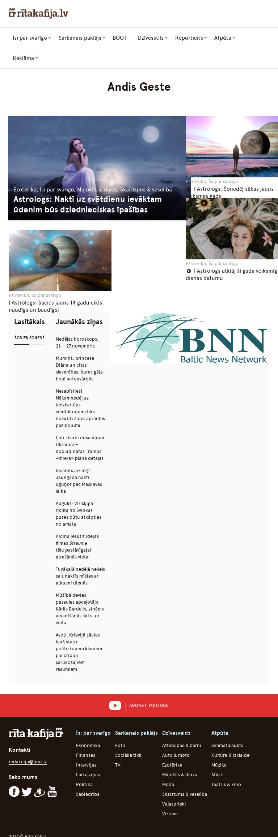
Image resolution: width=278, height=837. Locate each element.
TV (118, 744)
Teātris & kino (226, 764)
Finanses (85, 734)
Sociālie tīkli (128, 734)
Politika (84, 764)
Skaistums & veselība (184, 773)
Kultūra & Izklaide (230, 734)
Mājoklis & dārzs (179, 754)
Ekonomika (88, 725)
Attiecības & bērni (181, 725)
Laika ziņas (88, 754)
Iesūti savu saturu (236, 822)
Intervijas (86, 744)
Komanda (166, 822)
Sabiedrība (88, 773)
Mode (168, 764)
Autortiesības (73, 822)
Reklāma (197, 822)
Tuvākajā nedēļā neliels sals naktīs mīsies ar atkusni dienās (80, 555)
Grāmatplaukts (227, 725)
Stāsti (217, 754)
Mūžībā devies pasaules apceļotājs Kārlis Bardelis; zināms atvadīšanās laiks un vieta (80, 588)
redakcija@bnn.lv (28, 741)
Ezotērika (172, 744)
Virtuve (170, 793)
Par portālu (35, 822)
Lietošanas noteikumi (122, 822)
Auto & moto (176, 734)
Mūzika (219, 744)
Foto (120, 725)
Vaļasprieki (174, 783)
